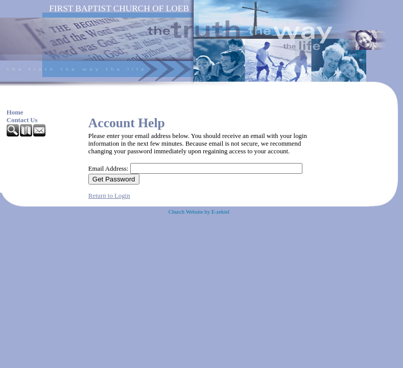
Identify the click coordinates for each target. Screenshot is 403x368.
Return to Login (109, 195)
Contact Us (22, 120)
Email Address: (108, 168)
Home (15, 112)
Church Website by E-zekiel (199, 212)
